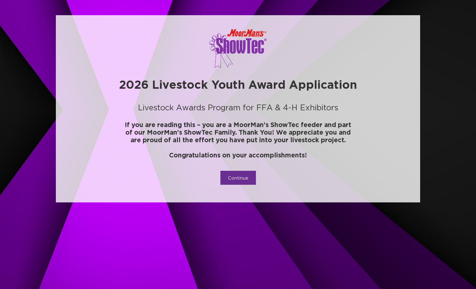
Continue (238, 177)
